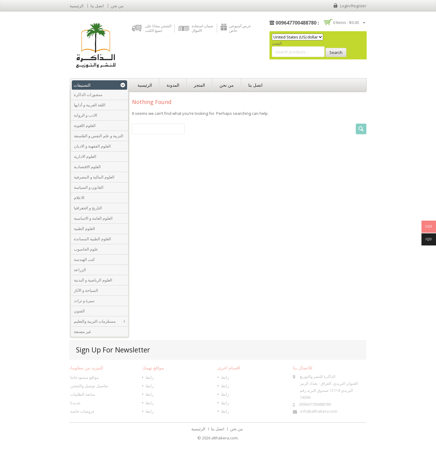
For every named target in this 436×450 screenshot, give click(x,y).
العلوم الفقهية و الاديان (92, 146)
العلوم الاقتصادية (87, 166)
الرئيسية (77, 5)
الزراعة (80, 269)
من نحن (117, 5)
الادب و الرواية (85, 115)
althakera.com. (225, 438)
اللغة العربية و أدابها (89, 105)
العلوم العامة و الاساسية (93, 218)
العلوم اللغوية (85, 125)
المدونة (173, 85)
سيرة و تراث (84, 300)
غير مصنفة (82, 331)
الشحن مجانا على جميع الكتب (158, 28)
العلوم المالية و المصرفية (94, 177)
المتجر (199, 85)
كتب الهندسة (84, 259)
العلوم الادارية (85, 156)
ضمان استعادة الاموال (202, 28)
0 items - (346, 22)
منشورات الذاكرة (88, 94)
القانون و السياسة (89, 187)
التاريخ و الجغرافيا (88, 208)
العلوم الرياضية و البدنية (93, 280)
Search (335, 52)
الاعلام (79, 197)
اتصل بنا (97, 5)
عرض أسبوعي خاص (240, 28)
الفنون (79, 311)
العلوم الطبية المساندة (92, 239)
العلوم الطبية (84, 228)
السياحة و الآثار (86, 290)
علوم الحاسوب (86, 249)
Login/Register (353, 5)
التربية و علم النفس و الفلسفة (98, 135)
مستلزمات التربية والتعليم (95, 321)
